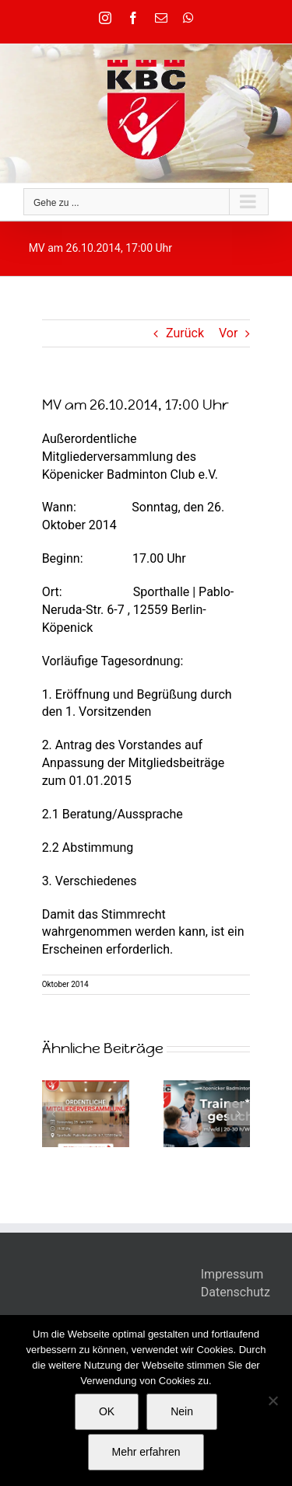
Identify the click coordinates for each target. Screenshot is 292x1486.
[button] (53, 1113)
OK (106, 1411)
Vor (228, 333)
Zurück (185, 333)
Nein (182, 1411)
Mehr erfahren (146, 1452)
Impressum (232, 1274)
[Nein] (272, 1400)
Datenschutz (235, 1292)
